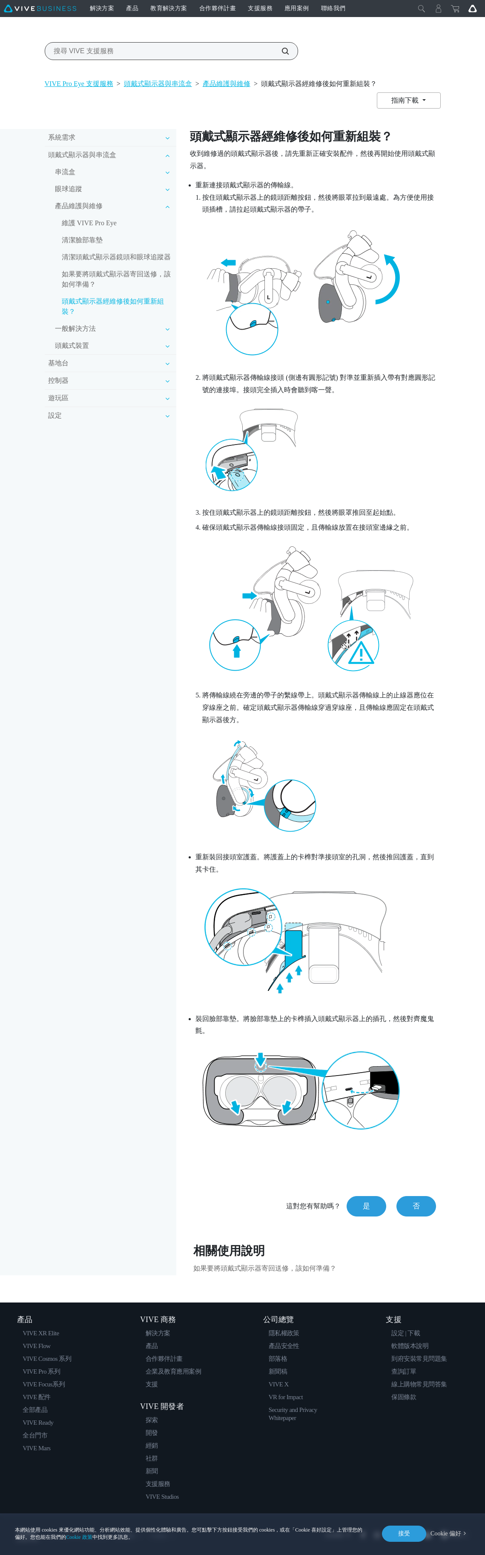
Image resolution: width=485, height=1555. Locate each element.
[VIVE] (40, 8)
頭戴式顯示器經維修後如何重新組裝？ (113, 306)
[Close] (421, 8)
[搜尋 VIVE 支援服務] (280, 51)
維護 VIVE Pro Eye (89, 223)
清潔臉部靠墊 (82, 240)
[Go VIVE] (472, 8)
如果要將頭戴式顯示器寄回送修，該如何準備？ (116, 279)
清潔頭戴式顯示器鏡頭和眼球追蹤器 (116, 257)
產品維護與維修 (226, 83)
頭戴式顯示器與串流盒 (158, 83)
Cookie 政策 (79, 1537)
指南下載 (405, 100)
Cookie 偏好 (445, 1533)
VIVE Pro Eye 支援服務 (79, 83)
